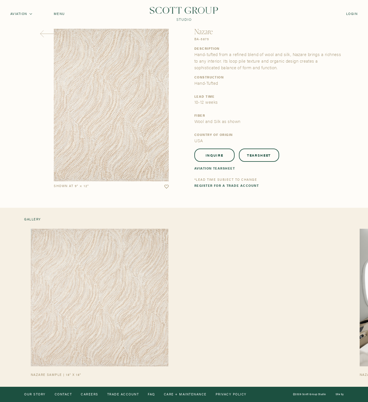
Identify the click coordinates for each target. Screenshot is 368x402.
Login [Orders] (352, 14)
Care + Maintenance (185, 394)
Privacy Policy (231, 394)
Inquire (214, 155)
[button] (166, 186)
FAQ (151, 394)
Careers (89, 394)
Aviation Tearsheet (214, 168)
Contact (63, 394)
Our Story (34, 394)
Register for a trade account (226, 185)
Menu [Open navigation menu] (59, 14)
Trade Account (123, 394)
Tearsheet (259, 155)
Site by (340, 394)
